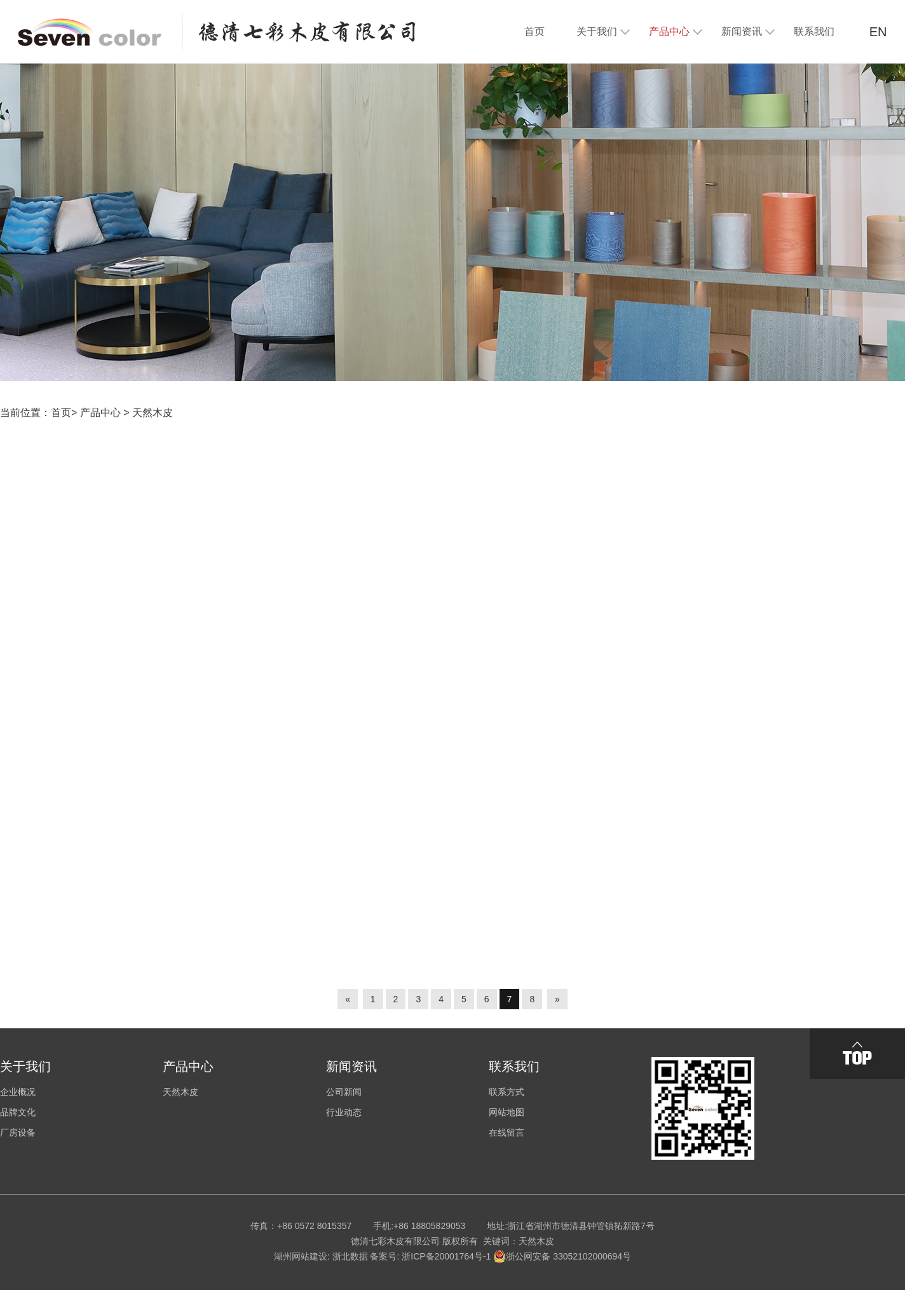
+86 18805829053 (429, 1226)
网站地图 (506, 1112)
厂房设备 (18, 1132)
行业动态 (344, 1112)
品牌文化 (18, 1112)
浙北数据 (350, 1256)
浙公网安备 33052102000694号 (562, 1256)
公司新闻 (344, 1092)
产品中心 (100, 412)
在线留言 (506, 1132)
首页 (61, 412)
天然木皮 (152, 412)
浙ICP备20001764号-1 (446, 1256)
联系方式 (506, 1092)
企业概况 (18, 1092)
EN (878, 32)
